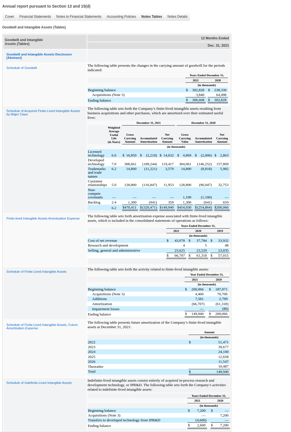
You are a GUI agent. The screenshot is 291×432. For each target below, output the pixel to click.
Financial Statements (34, 17)
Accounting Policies (120, 17)
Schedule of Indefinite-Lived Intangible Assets (39, 382)
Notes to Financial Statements (77, 17)
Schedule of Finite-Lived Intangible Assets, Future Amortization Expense (42, 326)
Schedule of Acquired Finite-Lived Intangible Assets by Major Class (43, 112)
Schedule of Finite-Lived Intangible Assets (36, 271)
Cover (8, 17)
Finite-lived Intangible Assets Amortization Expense (43, 218)
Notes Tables (150, 17)
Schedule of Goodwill (21, 68)
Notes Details (176, 17)
